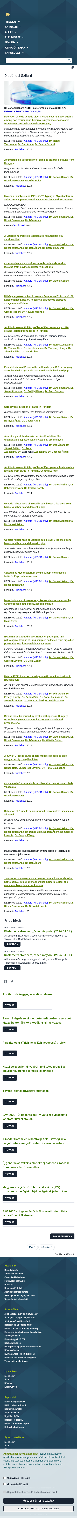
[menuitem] (38, 21)
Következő (46, 1247)
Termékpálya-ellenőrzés (15, 1361)
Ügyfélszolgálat (11, 1416)
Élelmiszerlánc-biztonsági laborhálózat (23, 1332)
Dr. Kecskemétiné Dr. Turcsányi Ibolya (45, 348)
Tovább (10, 1005)
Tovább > (12, 944)
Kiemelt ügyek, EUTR (14, 1339)
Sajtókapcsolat (11, 1412)
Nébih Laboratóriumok (15, 1405)
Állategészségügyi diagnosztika (19, 1317)
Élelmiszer (9, 1376)
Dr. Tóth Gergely (54, 391)
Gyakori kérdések (14, 1437)
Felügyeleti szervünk (14, 1281)
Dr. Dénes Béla (30, 697)
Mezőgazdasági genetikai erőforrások (22, 1346)
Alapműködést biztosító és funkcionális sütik (30, 1492)
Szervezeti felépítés (13, 1274)
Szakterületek (12, 1309)
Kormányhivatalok (13, 1409)
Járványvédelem (12, 1336)
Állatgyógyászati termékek (17, 1321)
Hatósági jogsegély (13, 1420)
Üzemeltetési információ (16, 1299)
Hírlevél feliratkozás (14, 1427)
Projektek (9, 1284)
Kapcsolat (10, 1397)
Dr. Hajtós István (54, 700)
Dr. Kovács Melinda (33, 311)
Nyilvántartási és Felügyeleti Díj (19, 1354)
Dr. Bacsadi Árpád (58, 451)
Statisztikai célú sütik (17, 1478)
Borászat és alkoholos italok (18, 1325)
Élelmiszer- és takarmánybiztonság (21, 1328)
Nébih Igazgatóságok (14, 1402)
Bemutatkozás (11, 1270)
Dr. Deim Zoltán (32, 660)
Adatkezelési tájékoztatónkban (20, 1453)
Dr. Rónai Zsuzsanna (61, 344)
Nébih (19, 5)
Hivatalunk (10, 1265)
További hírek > (62, 1236)
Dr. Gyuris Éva (30, 351)
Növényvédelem (12, 1350)
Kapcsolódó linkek (13, 1288)
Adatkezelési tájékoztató (16, 1292)
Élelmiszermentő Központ (17, 1423)
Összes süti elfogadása (38, 1501)
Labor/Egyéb (10, 1387)
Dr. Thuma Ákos (13, 348)
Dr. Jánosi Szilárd (45, 144)
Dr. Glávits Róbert (52, 740)
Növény (8, 1383)
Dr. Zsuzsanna (32, 451)
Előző (32, 1247)
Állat (6, 1379)
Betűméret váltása (72, 67)
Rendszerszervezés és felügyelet (20, 1357)
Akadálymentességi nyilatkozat (19, 1295)
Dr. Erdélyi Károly (34, 391)
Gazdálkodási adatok (14, 1277)
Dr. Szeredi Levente (53, 248)
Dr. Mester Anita (31, 420)
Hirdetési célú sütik (15, 1484)
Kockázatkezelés (12, 1343)
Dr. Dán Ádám (26, 144)
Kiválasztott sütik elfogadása (38, 1508)
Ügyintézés (10, 1371)
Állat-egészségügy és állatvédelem (21, 1314)
